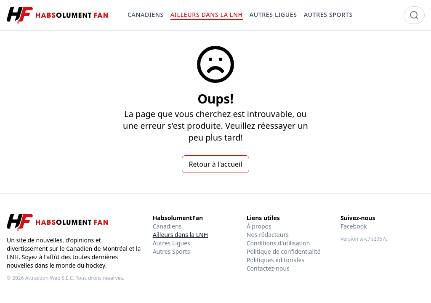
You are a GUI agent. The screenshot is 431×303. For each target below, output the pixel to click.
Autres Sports (171, 251)
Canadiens (167, 226)
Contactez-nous (268, 268)
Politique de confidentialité (284, 251)
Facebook (354, 226)
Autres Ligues (171, 243)
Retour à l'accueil (215, 164)
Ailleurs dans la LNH (180, 235)
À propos (259, 226)
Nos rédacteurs (268, 235)
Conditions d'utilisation (278, 243)
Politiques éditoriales (275, 260)
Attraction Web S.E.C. (49, 278)
